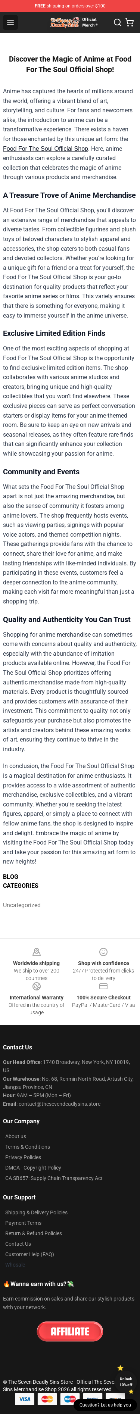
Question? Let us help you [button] (105, 1405)
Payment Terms (23, 1223)
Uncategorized (20, 905)
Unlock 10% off (126, 1382)
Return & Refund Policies (33, 1233)
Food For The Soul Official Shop (45, 149)
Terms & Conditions (27, 1147)
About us (15, 1136)
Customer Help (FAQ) (29, 1254)
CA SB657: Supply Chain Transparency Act (54, 1178)
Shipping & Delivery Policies (36, 1212)
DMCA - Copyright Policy (33, 1168)
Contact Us (18, 1244)
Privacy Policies (23, 1157)
